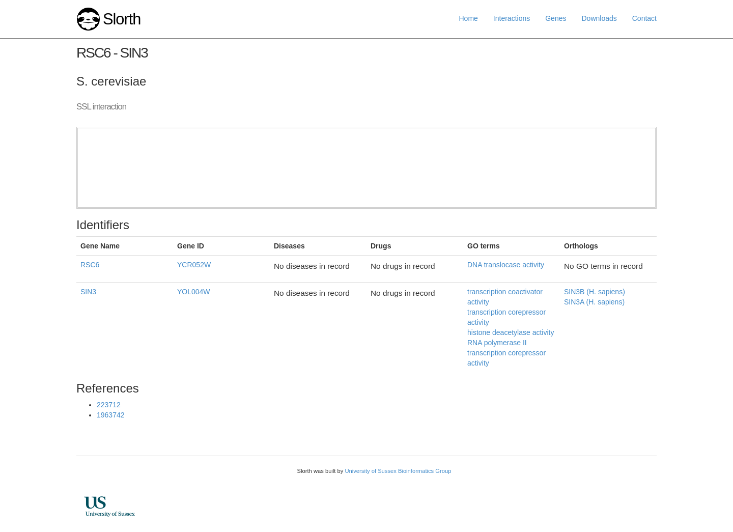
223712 (109, 405)
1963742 (111, 415)
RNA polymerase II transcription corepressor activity (506, 353)
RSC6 (89, 265)
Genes (555, 18)
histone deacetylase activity (510, 332)
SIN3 (88, 292)
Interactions (511, 18)
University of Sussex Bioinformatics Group (398, 471)
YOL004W (193, 292)
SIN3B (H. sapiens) (594, 292)
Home (468, 18)
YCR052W (194, 265)
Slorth (121, 19)
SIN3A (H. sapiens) (594, 302)
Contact (644, 18)
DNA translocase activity (505, 265)
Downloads (598, 18)
